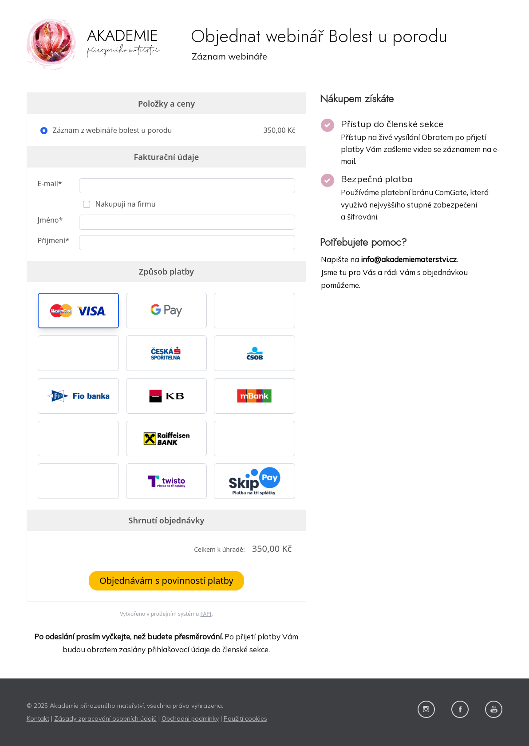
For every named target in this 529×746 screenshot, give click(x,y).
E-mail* (50, 183)
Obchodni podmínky (190, 718)
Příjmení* (53, 240)
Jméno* (50, 220)
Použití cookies (245, 718)
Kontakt (38, 718)
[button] (78, 310)
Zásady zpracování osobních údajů (105, 718)
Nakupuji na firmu (125, 204)
